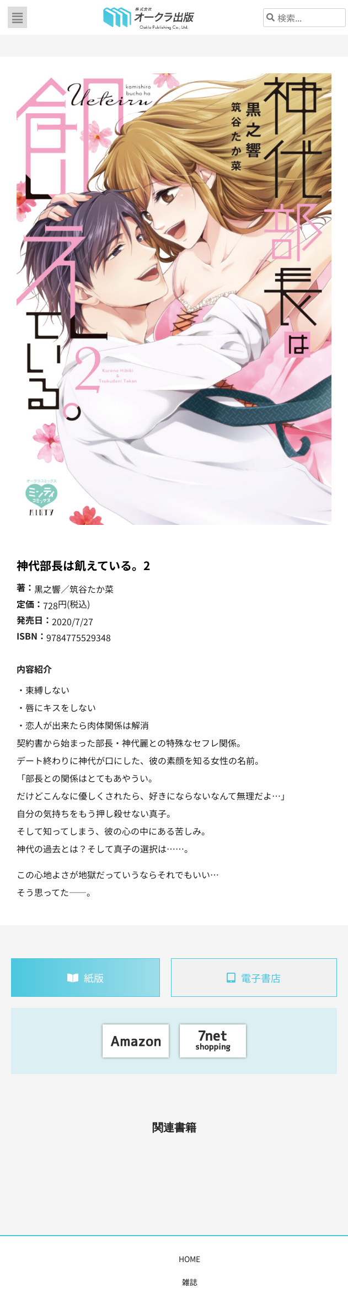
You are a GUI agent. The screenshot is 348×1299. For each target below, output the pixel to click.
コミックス (106, 1258)
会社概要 (271, 1258)
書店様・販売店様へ (211, 1258)
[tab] (85, 977)
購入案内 (151, 1258)
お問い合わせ (320, 1258)
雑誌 (44, 1258)
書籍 (69, 1258)
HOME (15, 1258)
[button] (17, 17)
